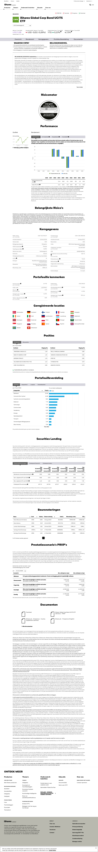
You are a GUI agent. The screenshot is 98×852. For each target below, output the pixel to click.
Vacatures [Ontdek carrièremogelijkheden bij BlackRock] (52, 829)
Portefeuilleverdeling (61, 39)
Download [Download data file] (83, 13)
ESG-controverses (74, 670)
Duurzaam (7, 807)
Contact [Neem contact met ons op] (52, 832)
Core (5, 802)
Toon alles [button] (46, 426)
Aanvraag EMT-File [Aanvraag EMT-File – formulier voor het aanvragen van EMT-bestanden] (78, 832)
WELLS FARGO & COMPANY (58, 351)
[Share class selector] (22, 25)
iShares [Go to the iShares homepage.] (12, 1)
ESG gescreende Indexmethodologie (60, 670)
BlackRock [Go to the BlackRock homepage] (6, 1)
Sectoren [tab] (16, 384)
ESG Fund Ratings (77, 668)
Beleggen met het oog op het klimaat (29, 807)
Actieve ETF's (26, 803)
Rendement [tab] (35, 132)
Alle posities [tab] (26, 342)
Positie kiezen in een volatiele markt (46, 784)
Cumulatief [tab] (65, 136)
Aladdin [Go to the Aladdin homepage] (17, 1)
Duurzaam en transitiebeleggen (27, 786)
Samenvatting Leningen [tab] (20, 463)
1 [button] (43, 538)
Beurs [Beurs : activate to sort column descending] (14, 516)
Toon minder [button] (80, 87)
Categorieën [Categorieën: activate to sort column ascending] (16, 390)
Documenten (78, 39)
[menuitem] (7, 8)
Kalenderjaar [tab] (36, 136)
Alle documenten (27, 626)
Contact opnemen (82, 782)
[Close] (96, 848)
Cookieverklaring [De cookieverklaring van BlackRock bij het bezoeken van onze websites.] (77, 838)
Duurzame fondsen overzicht (27, 790)
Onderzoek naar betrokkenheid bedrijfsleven (41, 670)
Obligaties (7, 793)
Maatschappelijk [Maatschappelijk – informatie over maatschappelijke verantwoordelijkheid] (77, 829)
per (19, 570)
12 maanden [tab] (45, 136)
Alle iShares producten (10, 782)
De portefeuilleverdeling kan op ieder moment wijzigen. (26, 429)
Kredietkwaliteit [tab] (41, 384)
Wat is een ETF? (63, 785)
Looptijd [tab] (33, 384)
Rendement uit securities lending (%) (24, 474)
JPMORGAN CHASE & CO (20, 351)
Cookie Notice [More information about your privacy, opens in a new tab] (52, 850)
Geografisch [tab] (25, 384)
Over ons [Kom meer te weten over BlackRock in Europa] (52, 823)
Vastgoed (6, 796)
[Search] (92, 5)
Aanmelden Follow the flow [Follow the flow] (47, 787)
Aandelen (6, 788)
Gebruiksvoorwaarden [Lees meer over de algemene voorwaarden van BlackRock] (78, 823)
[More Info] (60, 31)
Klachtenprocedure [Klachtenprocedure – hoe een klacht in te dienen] (78, 835)
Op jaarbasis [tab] (55, 136)
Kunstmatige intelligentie (29, 793)
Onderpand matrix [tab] (47, 463)
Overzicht (18, 39)
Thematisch (7, 810)
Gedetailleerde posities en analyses (24, 370)
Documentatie (63, 782)
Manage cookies (77, 841)
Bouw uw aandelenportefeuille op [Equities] (29, 796)
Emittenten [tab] (17, 342)
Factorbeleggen (8, 805)
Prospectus (74, 13)
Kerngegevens (43, 39)
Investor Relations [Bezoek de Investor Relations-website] (55, 826)
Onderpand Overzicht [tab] (34, 463)
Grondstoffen (8, 791)
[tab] (21, 141)
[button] (90, 5)
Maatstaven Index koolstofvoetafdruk (21, 670)
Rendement (30, 39)
